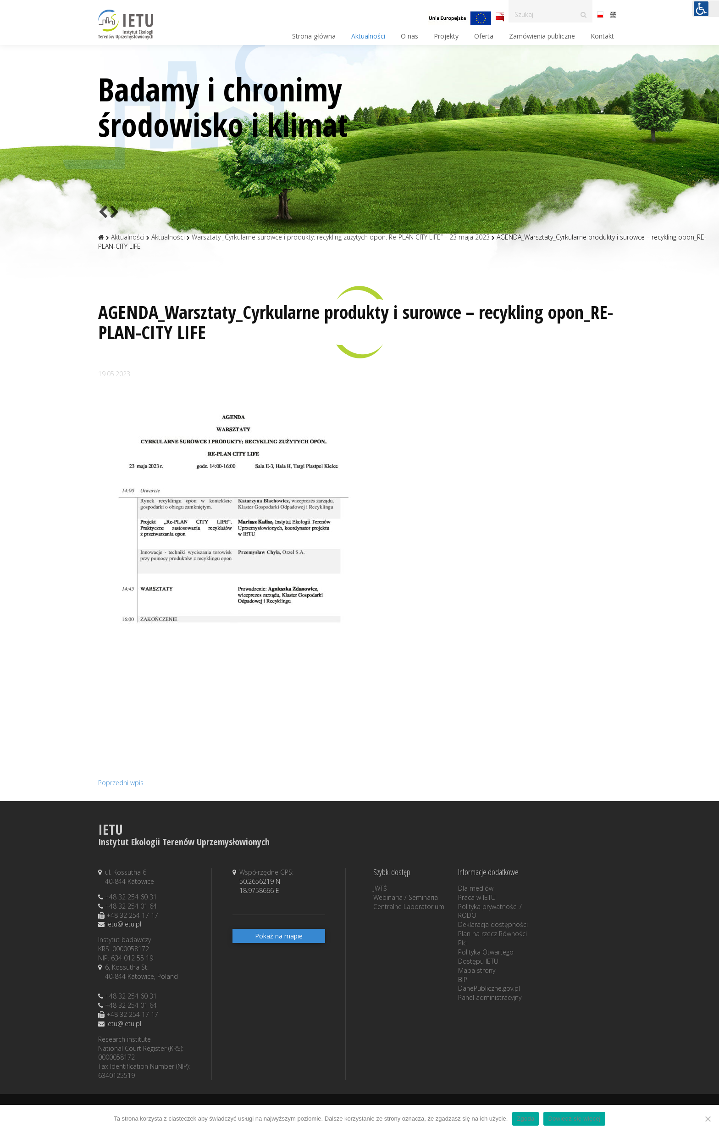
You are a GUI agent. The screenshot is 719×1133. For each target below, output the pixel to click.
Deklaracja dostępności (493, 924)
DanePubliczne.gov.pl (489, 988)
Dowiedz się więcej (574, 1118)
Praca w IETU (477, 897)
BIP (462, 979)
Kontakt (602, 36)
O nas (409, 36)
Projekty (446, 36)
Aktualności (368, 36)
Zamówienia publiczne (542, 36)
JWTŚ (380, 888)
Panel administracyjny (489, 997)
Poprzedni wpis (121, 782)
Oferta (483, 36)
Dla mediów (475, 888)
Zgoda (525, 1118)
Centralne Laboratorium (408, 906)
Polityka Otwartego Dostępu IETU (486, 957)
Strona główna (314, 36)
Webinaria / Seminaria (405, 897)
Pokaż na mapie (279, 936)
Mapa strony (476, 970)
